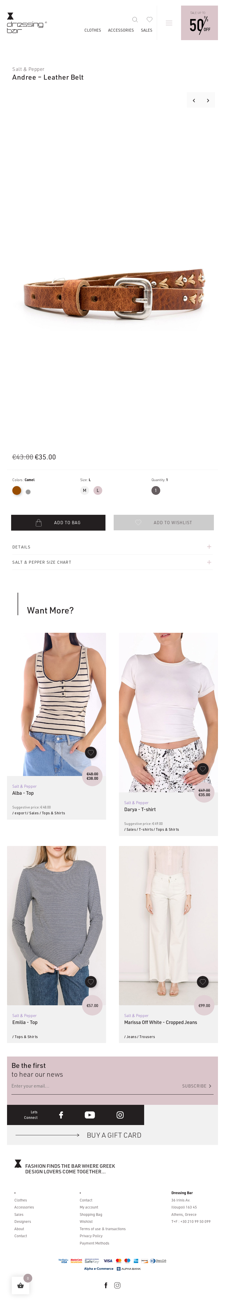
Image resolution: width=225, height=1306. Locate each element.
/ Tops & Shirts (52, 813)
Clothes (92, 30)
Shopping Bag (91, 1214)
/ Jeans (130, 1036)
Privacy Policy (91, 1235)
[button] (164, 522)
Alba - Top (23, 793)
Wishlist (86, 1221)
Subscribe (198, 1086)
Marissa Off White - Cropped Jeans (160, 1022)
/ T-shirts (145, 829)
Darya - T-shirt (140, 809)
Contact (20, 1235)
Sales (146, 30)
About (19, 1228)
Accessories (121, 30)
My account (89, 1207)
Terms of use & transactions (103, 1228)
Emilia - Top (25, 1022)
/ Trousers (146, 1036)
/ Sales (33, 813)
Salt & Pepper (28, 69)
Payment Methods (94, 1243)
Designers (22, 1221)
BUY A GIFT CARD (114, 1134)
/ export (19, 813)
